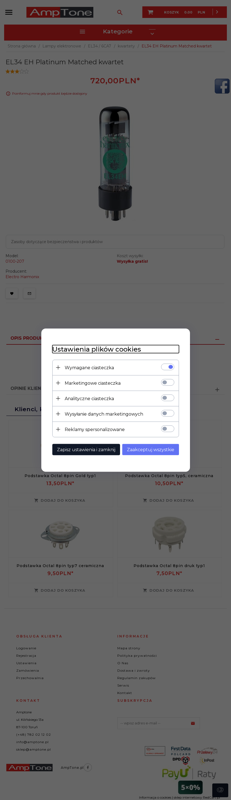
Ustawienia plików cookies (96, 349)
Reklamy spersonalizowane (95, 429)
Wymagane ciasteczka (89, 367)
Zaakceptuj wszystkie (150, 449)
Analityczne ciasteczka (89, 398)
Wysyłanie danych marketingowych (104, 413)
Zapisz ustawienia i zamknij (86, 449)
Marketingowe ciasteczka (93, 383)
